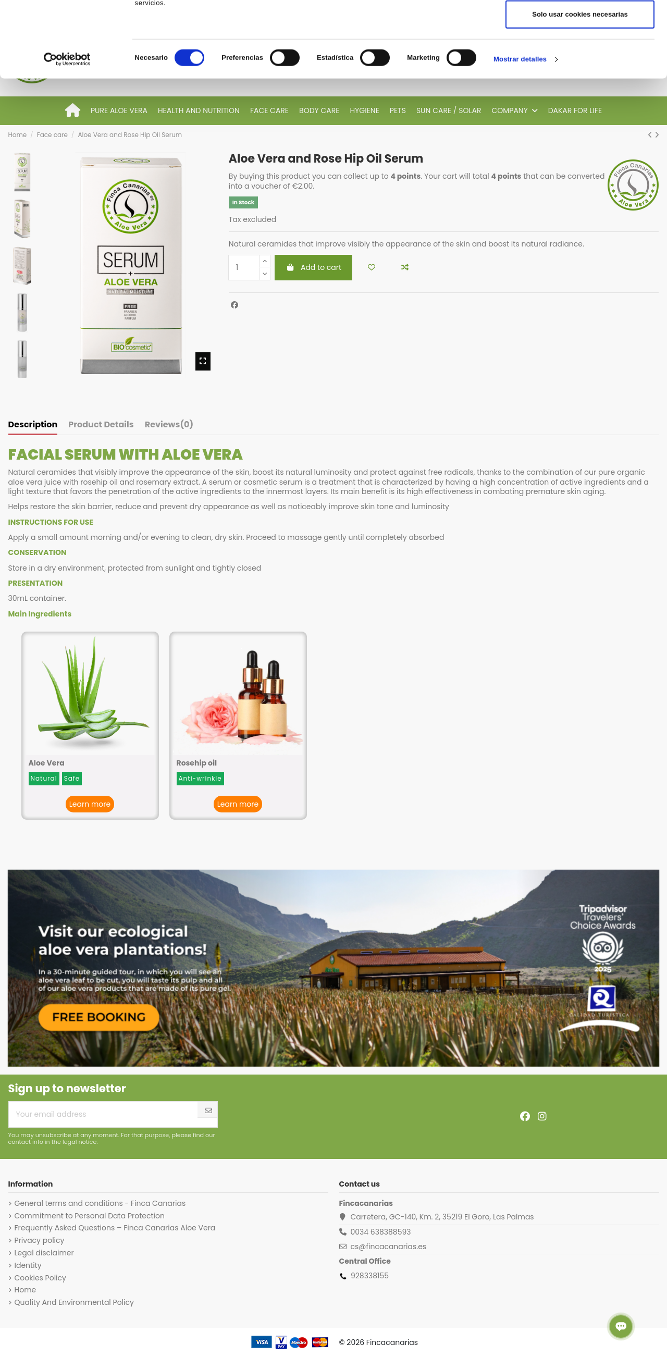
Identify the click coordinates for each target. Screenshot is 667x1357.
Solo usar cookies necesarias (580, 90)
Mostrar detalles (520, 135)
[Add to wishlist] (371, 267)
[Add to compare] (404, 267)
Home (25, 1289)
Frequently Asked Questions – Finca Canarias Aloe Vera (115, 1227)
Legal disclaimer (44, 1252)
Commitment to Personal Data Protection (90, 1215)
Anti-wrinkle (200, 778)
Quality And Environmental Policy (74, 1302)
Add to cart (313, 267)
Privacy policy (40, 1240)
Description (33, 425)
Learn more (89, 804)
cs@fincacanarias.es (388, 1246)
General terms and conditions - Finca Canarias (100, 1203)
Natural (44, 778)
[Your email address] (103, 1114)
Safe (72, 778)
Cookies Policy (40, 1277)
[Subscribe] (208, 1110)
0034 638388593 (380, 1232)
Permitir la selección (580, 58)
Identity (28, 1265)
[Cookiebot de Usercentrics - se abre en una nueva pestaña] (67, 135)
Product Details (100, 425)
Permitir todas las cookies (580, 26)
